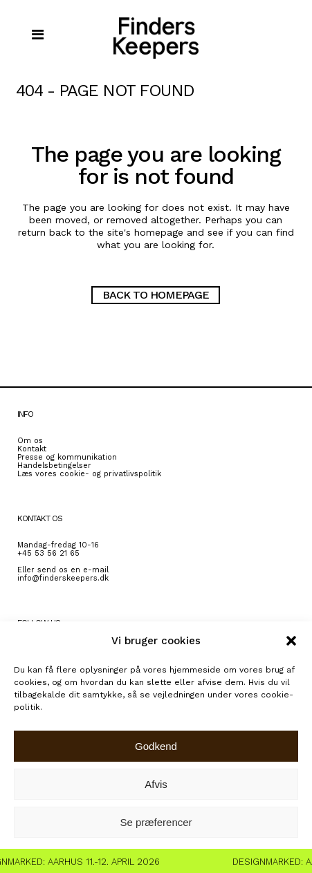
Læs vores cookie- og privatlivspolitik (89, 473)
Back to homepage (155, 294)
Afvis (156, 784)
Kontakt (31, 448)
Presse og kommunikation (67, 457)
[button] (291, 641)
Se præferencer (156, 822)
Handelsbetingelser (54, 465)
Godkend (156, 746)
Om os (30, 440)
